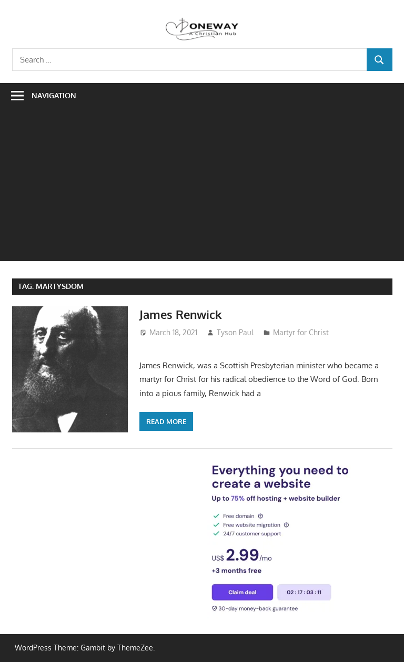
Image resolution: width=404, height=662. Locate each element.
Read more (166, 421)
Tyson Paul (235, 332)
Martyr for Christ (301, 332)
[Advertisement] (202, 187)
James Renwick (180, 314)
